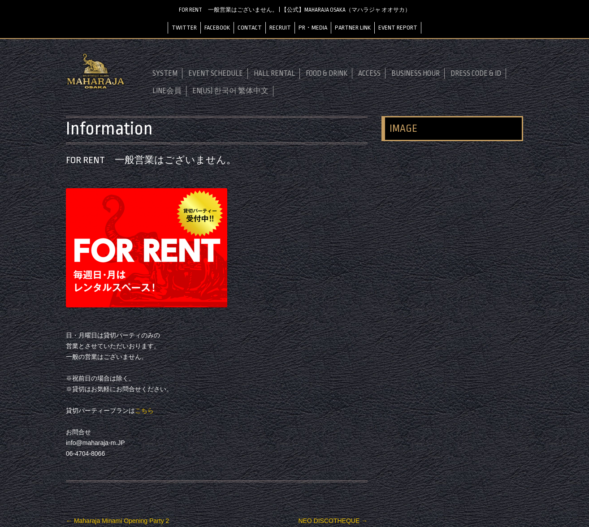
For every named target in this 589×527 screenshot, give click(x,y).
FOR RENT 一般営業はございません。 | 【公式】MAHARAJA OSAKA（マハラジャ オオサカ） (295, 10)
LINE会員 (167, 91)
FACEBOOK (217, 27)
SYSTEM (165, 73)
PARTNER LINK (353, 27)
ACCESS (369, 73)
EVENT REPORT (397, 27)
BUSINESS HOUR (415, 73)
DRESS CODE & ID (475, 73)
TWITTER (184, 27)
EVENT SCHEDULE (215, 73)
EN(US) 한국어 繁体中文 (230, 91)
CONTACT (250, 27)
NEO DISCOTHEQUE (333, 520)
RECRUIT (280, 27)
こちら (144, 410)
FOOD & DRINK (326, 73)
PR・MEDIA (313, 27)
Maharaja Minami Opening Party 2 (117, 520)
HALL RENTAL (274, 73)
